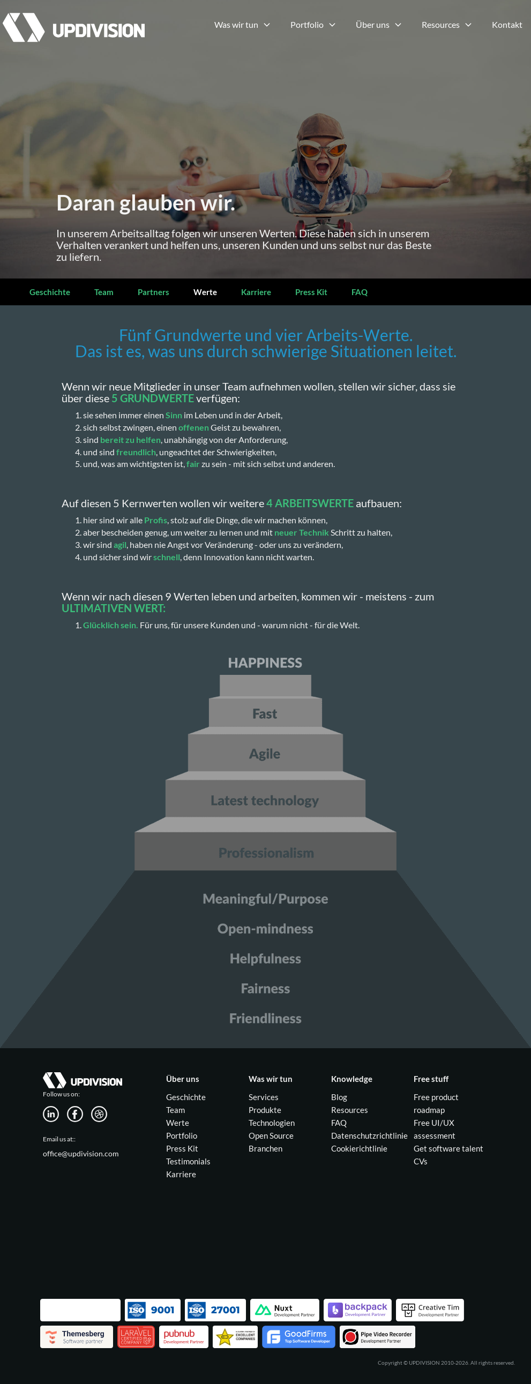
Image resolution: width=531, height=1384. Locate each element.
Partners (153, 292)
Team (104, 292)
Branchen (265, 1148)
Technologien (272, 1122)
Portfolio (181, 1135)
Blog (339, 1097)
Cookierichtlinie (359, 1148)
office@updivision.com (81, 1153)
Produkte (265, 1110)
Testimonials (188, 1161)
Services (264, 1097)
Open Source (271, 1135)
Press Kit (311, 292)
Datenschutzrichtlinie (369, 1135)
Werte (205, 292)
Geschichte (49, 292)
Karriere (256, 292)
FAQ (359, 292)
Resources (349, 1110)
